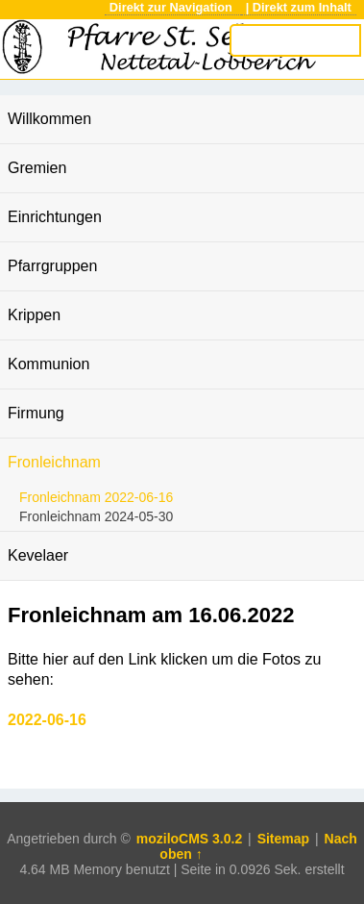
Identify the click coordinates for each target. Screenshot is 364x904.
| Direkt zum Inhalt (299, 7)
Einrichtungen (55, 217)
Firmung (36, 413)
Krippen (34, 315)
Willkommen (49, 119)
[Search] (295, 40)
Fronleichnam (54, 462)
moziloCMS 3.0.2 (189, 838)
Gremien (37, 168)
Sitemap (283, 838)
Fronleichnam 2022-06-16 (96, 497)
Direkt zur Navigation (172, 7)
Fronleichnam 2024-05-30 (96, 516)
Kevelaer (38, 555)
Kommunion (48, 364)
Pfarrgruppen (52, 266)
